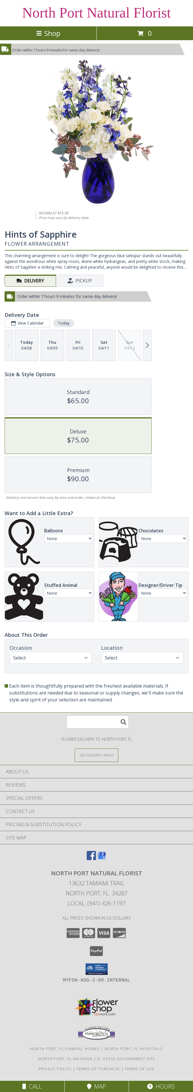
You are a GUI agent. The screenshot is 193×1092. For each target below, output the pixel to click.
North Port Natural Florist (96, 13)
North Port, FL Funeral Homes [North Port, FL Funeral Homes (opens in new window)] (65, 1048)
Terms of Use (140, 1068)
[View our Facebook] (91, 858)
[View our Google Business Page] (101, 858)
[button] (97, 969)
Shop (48, 33)
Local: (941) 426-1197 (96, 903)
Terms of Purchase (98, 1068)
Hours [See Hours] (161, 1086)
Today (64, 323)
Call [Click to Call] (32, 1086)
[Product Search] (98, 721)
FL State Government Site (126, 1058)
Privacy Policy (55, 1068)
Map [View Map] (96, 1086)
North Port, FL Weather (65, 1058)
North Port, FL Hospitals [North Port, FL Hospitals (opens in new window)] (134, 1048)
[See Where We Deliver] (96, 755)
